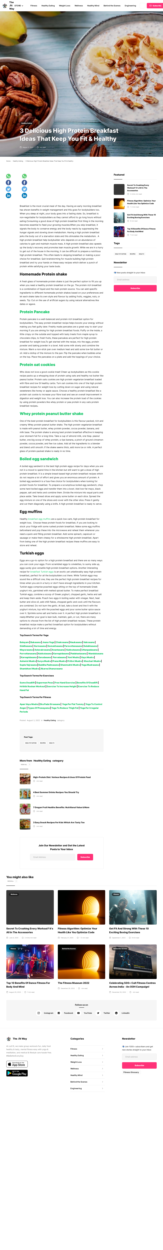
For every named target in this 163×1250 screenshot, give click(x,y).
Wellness (78, 5)
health (52, 743)
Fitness (33, 5)
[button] (18, 5)
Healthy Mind (93, 5)
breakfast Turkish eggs (41, 571)
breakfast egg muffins (39, 519)
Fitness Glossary (131, 1072)
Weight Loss (64, 5)
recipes (43, 743)
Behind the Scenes (111, 5)
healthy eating (31, 743)
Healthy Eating (47, 5)
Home (8, 161)
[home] (5, 5)
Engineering (129, 5)
